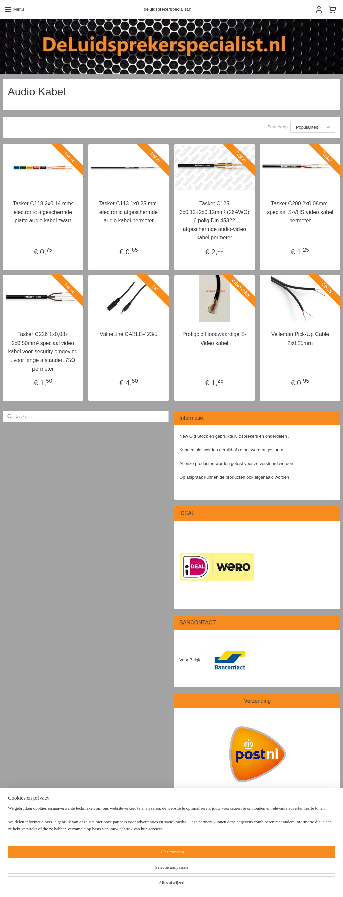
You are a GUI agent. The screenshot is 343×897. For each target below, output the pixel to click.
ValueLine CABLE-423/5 (128, 334)
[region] (127, 872)
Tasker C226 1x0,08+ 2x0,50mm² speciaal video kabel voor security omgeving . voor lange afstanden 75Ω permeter (42, 351)
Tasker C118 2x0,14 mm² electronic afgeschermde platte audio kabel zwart (43, 212)
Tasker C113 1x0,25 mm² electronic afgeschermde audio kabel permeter (129, 212)
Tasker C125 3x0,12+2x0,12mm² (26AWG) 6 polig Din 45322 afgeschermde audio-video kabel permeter (214, 220)
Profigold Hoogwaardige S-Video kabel (214, 338)
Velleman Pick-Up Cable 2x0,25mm (300, 338)
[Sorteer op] (313, 127)
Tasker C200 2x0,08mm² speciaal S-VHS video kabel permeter (300, 212)
